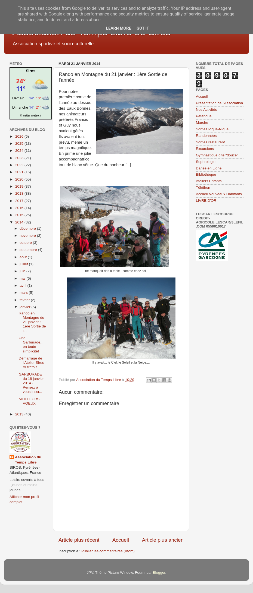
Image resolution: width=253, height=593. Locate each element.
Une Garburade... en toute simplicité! (31, 344)
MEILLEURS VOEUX (29, 401)
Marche (202, 123)
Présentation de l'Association (219, 103)
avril (23, 285)
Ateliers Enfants (209, 181)
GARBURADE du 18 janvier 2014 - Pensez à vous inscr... (31, 383)
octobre (26, 243)
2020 (19, 179)
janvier (26, 307)
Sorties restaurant (210, 142)
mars (24, 293)
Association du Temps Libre (28, 459)
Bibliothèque (206, 174)
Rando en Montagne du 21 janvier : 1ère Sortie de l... (32, 322)
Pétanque (204, 116)
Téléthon (203, 187)
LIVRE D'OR (206, 200)
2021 (19, 172)
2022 (19, 165)
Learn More (118, 28)
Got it (143, 28)
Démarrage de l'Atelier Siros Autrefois (31, 362)
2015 (19, 215)
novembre (28, 236)
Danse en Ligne (209, 168)
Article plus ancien (163, 540)
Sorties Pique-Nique (212, 129)
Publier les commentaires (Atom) (108, 551)
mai (23, 278)
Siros (30, 71)
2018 (19, 193)
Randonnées (206, 136)
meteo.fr (36, 115)
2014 (19, 222)
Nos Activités (206, 110)
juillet (24, 264)
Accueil (120, 540)
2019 (19, 186)
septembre (29, 250)
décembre (28, 228)
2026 (19, 136)
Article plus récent (78, 540)
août (24, 257)
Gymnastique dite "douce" (217, 155)
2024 (19, 151)
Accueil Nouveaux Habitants (219, 194)
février (25, 300)
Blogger (159, 572)
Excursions (205, 149)
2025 (19, 143)
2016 (19, 208)
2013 (19, 414)
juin (23, 271)
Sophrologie (205, 162)
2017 (19, 201)
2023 (19, 158)
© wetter (25, 115)
